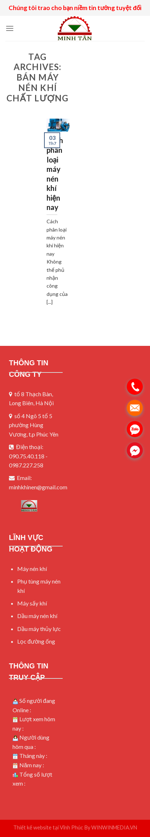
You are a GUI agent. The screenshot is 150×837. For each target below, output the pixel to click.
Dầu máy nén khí (37, 615)
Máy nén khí (32, 568)
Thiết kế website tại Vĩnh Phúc (48, 827)
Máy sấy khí (32, 603)
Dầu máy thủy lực (39, 628)
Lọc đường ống (36, 641)
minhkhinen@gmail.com (38, 487)
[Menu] (9, 28)
